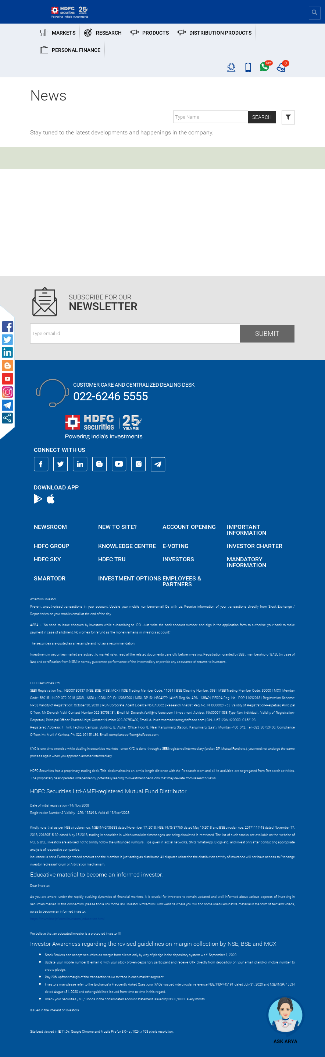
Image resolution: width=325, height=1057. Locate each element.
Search (262, 117)
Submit (267, 333)
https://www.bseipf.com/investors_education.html (67, 919)
